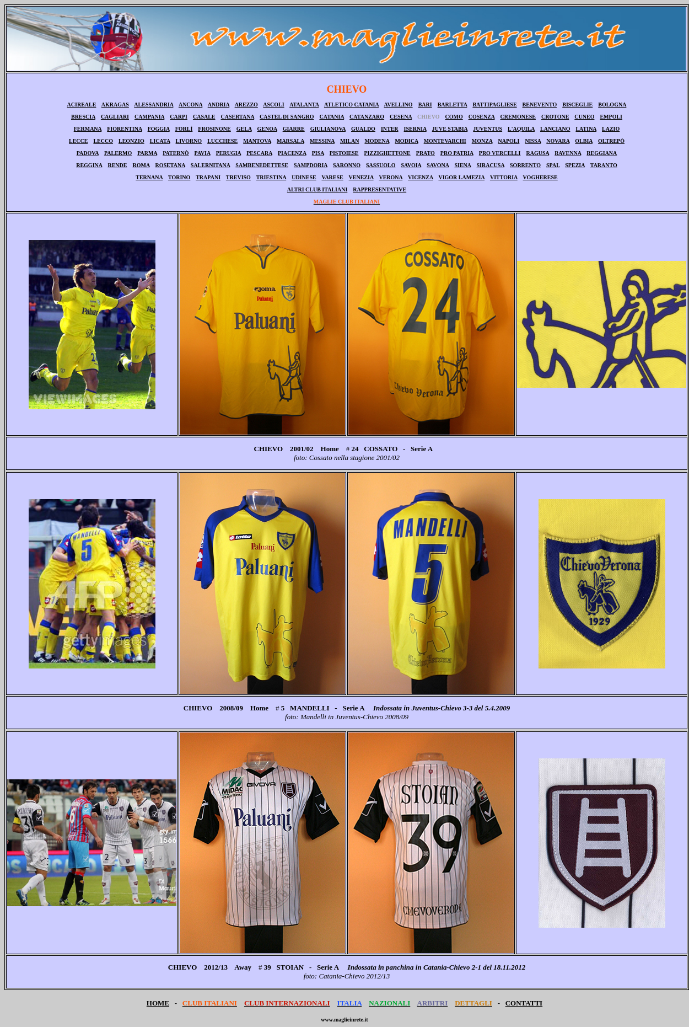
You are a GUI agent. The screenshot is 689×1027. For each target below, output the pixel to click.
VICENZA (420, 177)
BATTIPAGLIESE (494, 104)
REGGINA (89, 165)
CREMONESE (517, 117)
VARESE (332, 177)
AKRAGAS (115, 104)
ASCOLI (273, 104)
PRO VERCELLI (500, 153)
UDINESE (304, 177)
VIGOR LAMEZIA (461, 177)
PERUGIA (228, 153)
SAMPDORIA (310, 165)
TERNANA (149, 177)
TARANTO (603, 165)
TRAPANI (208, 177)
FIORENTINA (124, 129)
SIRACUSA (490, 165)
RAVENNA (568, 153)
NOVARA (557, 141)
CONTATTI (523, 1003)
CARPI (178, 117)
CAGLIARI (115, 117)
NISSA (533, 141)
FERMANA (88, 129)
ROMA (140, 165)
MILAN (349, 141)
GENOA (267, 129)
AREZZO (246, 104)
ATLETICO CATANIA (351, 104)
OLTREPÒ (611, 141)
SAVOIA (411, 165)
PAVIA (203, 153)
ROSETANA (170, 165)
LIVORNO (189, 141)
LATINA (585, 129)
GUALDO (363, 129)
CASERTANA (238, 117)
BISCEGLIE (577, 104)
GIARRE (294, 129)
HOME (158, 1003)
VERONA (390, 177)
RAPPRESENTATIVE (379, 189)
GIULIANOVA (328, 129)
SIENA (462, 165)
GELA (244, 129)
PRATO (425, 153)
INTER (390, 129)
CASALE (204, 117)
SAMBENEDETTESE (261, 165)
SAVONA (438, 165)
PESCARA (259, 153)
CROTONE (555, 117)
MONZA (482, 141)
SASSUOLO (380, 165)
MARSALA (290, 141)
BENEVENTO (540, 104)
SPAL (552, 165)
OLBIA (584, 141)
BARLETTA (452, 104)
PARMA (147, 153)
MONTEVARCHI (445, 141)
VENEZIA (361, 177)
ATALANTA (304, 104)
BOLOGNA (612, 104)
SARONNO (346, 165)
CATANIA (331, 117)
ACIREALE (81, 104)
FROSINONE (214, 129)
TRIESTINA (271, 177)
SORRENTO (525, 165)
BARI (425, 104)
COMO (453, 117)
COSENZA (482, 117)
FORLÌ (184, 129)
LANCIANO (555, 129)
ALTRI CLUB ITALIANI (317, 189)
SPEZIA (575, 165)
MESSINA (322, 141)
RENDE (117, 165)
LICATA (160, 141)
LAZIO (611, 129)
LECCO (103, 141)
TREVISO (238, 177)
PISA (318, 153)
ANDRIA (218, 104)
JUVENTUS (487, 129)
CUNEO (584, 117)
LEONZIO (131, 141)
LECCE (78, 141)
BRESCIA (83, 117)
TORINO (179, 177)
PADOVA (88, 153)
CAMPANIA (149, 117)
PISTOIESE (344, 153)
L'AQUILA (521, 129)
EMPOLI (611, 117)
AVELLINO (398, 104)
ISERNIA (415, 129)
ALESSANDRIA (153, 104)
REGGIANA (601, 153)
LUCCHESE (222, 141)
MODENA (376, 141)
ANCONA (190, 104)
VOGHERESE (540, 177)
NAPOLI (508, 141)
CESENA (401, 117)
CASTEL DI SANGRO (287, 117)
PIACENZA (292, 153)
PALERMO (118, 153)
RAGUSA (537, 153)
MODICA (406, 141)
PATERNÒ (176, 153)
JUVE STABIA (450, 129)
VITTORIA (504, 177)
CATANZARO (366, 117)
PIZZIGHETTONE (387, 153)
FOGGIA (159, 129)
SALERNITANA (210, 165)
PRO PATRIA (456, 153)
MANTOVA (257, 141)
